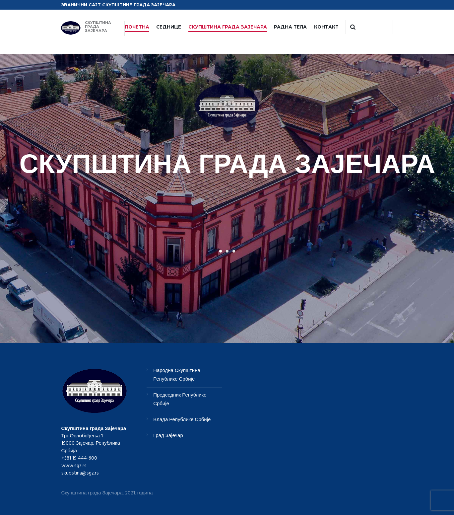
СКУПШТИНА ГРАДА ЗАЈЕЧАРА (227, 27)
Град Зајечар (168, 436)
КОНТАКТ (326, 27)
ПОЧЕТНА (137, 27)
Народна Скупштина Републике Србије (176, 375)
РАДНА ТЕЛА (290, 27)
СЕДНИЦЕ (168, 27)
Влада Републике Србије (182, 420)
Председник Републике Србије (180, 399)
